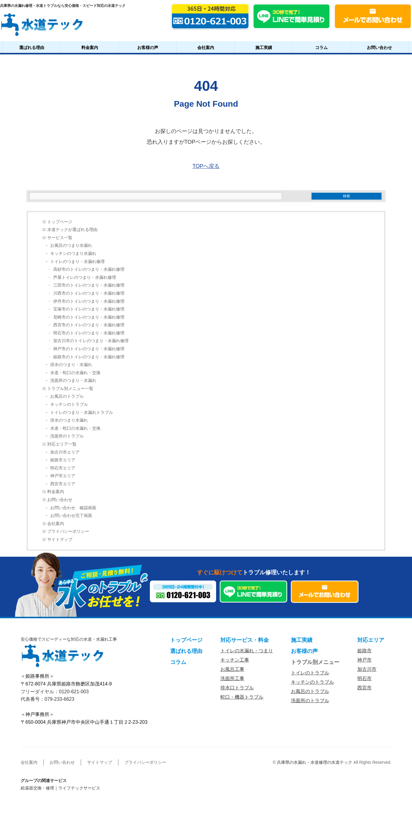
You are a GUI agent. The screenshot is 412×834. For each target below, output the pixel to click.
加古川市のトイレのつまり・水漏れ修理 (91, 341)
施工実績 (263, 47)
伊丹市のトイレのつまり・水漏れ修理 (88, 301)
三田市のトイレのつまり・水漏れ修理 (88, 285)
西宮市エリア (62, 484)
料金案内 (89, 47)
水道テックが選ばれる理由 (72, 229)
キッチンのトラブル (69, 404)
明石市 (364, 678)
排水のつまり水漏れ (69, 420)
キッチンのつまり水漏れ (73, 253)
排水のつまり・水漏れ (71, 364)
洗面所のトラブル (67, 436)
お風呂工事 (232, 669)
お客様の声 (147, 47)
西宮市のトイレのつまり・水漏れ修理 (88, 325)
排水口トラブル (237, 687)
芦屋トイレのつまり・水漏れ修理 (84, 277)
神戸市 (364, 659)
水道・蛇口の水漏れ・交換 (75, 373)
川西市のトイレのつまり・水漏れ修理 (88, 293)
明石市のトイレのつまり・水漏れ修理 (88, 333)
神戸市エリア (62, 476)
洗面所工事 (232, 678)
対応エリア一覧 (62, 444)
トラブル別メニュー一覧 (70, 388)
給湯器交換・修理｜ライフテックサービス (60, 788)
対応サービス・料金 (244, 640)
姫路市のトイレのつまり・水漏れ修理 (88, 357)
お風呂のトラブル (67, 396)
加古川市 (366, 669)
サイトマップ (59, 539)
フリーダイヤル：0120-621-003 (55, 691)
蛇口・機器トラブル (241, 697)
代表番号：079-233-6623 (47, 699)
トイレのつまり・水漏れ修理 (77, 261)
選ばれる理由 (31, 47)
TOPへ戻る (206, 166)
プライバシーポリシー (68, 531)
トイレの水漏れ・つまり (246, 650)
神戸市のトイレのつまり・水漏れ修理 (88, 349)
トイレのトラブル (310, 672)
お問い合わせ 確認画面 (73, 508)
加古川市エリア (65, 452)
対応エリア (370, 640)
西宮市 (364, 687)
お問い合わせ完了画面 (71, 515)
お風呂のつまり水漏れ (71, 245)
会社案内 (205, 47)
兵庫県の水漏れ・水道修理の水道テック (314, 762)
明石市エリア (62, 468)
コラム (321, 47)
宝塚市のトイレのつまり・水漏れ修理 (88, 309)
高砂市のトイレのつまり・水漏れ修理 (88, 269)
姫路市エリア (62, 460)
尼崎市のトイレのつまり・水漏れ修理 (88, 317)
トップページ (59, 222)
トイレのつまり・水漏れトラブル (81, 412)
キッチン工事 (234, 659)
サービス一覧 (59, 237)
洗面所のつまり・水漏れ (73, 380)
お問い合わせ (379, 47)
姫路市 (364, 650)
